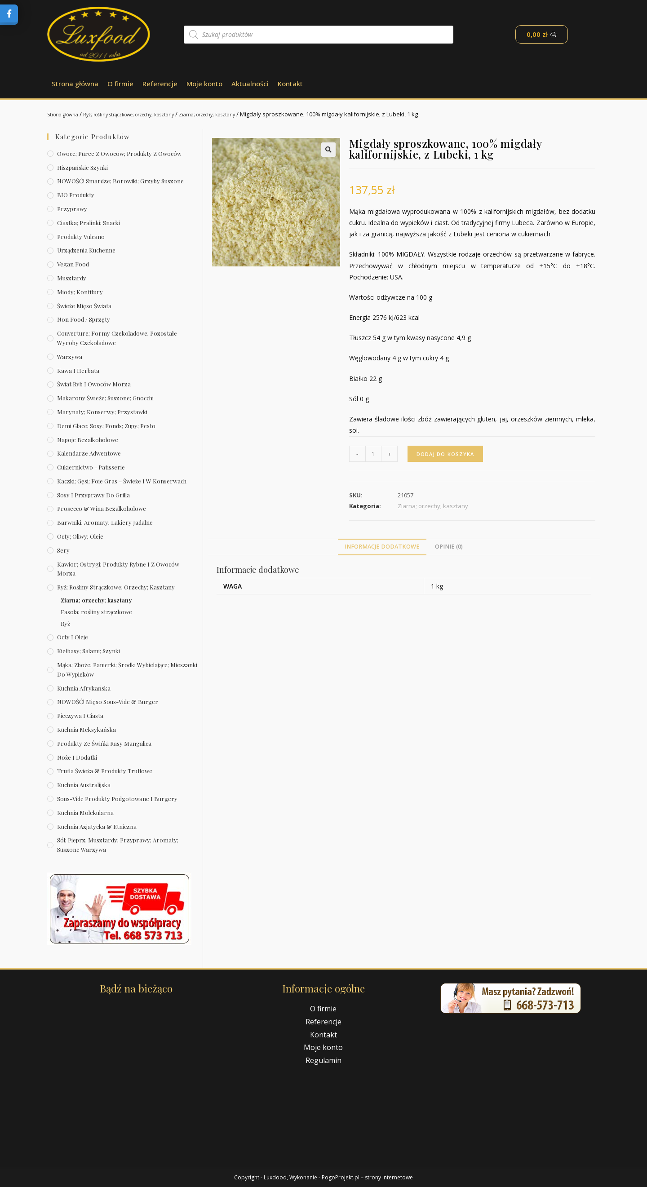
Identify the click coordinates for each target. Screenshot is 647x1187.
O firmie (120, 83)
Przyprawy (72, 209)
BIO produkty (75, 195)
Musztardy (71, 278)
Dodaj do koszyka (447, 453)
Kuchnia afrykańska (84, 688)
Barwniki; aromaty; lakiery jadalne (105, 522)
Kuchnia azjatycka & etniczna (97, 826)
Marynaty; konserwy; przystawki (102, 412)
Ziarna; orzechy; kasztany (247, 114)
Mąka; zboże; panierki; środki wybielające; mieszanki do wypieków (127, 669)
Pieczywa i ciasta (80, 715)
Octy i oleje (72, 637)
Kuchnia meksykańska (86, 729)
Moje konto (204, 83)
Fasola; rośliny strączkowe (96, 612)
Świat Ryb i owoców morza (94, 384)
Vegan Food (73, 264)
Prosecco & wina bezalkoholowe (101, 508)
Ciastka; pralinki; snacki (88, 222)
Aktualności (250, 83)
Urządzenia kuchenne (86, 250)
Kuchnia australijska (84, 784)
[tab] (382, 547)
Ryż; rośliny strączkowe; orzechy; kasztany (149, 114)
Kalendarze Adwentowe (89, 453)
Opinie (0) (449, 546)
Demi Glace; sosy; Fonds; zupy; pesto (106, 426)
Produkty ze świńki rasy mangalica (104, 743)
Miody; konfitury (80, 292)
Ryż (65, 623)
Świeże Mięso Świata (84, 306)
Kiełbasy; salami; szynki (88, 651)
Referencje (159, 83)
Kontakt (290, 83)
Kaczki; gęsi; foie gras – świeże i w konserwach (121, 481)
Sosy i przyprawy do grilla (93, 495)
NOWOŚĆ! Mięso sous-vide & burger (107, 701)
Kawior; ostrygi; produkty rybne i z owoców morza (118, 568)
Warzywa (69, 356)
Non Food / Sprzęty (83, 319)
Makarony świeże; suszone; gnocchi (105, 398)
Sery (63, 550)
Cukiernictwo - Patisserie (91, 467)
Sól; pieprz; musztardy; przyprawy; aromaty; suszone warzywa (117, 844)
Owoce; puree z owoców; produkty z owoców (119, 153)
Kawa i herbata (78, 370)
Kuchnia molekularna (85, 812)
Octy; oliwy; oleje (80, 536)
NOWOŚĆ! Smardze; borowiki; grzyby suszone (120, 181)
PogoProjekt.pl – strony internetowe (367, 1177)
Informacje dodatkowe (382, 546)
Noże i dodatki (77, 757)
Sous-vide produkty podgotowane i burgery (117, 798)
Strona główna (75, 83)
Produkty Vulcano (81, 236)
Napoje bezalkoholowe (87, 439)
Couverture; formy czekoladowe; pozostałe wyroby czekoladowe (117, 337)
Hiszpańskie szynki (82, 167)
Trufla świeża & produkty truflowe (104, 771)
